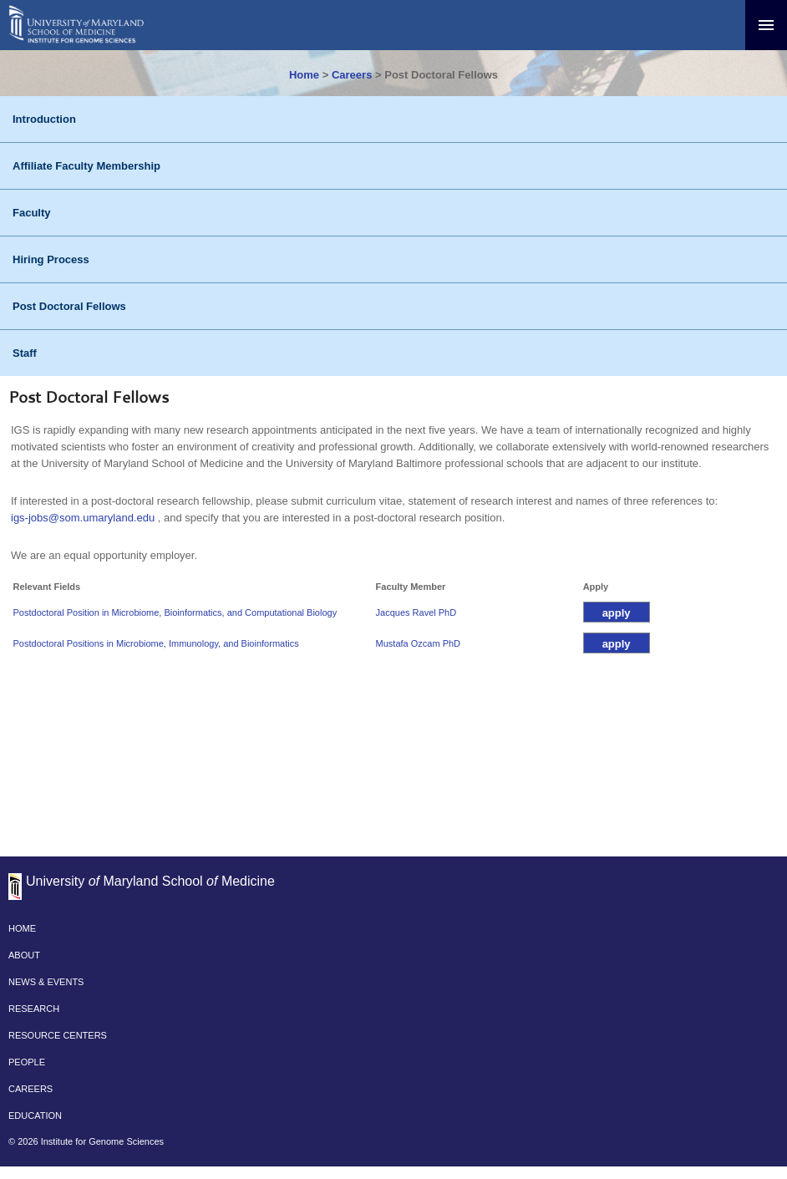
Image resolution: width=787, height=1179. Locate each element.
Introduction (44, 119)
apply (616, 613)
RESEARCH (33, 1009)
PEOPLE (26, 1062)
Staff (25, 353)
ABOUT (24, 955)
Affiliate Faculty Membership (86, 166)
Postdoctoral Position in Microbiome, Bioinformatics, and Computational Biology (175, 612)
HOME (22, 928)
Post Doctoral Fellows (69, 306)
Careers (352, 75)
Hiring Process (51, 259)
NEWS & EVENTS (46, 982)
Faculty (32, 212)
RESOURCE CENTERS (57, 1035)
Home (304, 75)
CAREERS (30, 1089)
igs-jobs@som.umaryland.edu (83, 517)
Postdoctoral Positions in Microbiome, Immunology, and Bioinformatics (156, 643)
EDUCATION (35, 1115)
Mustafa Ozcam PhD (418, 643)
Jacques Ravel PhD (416, 612)
